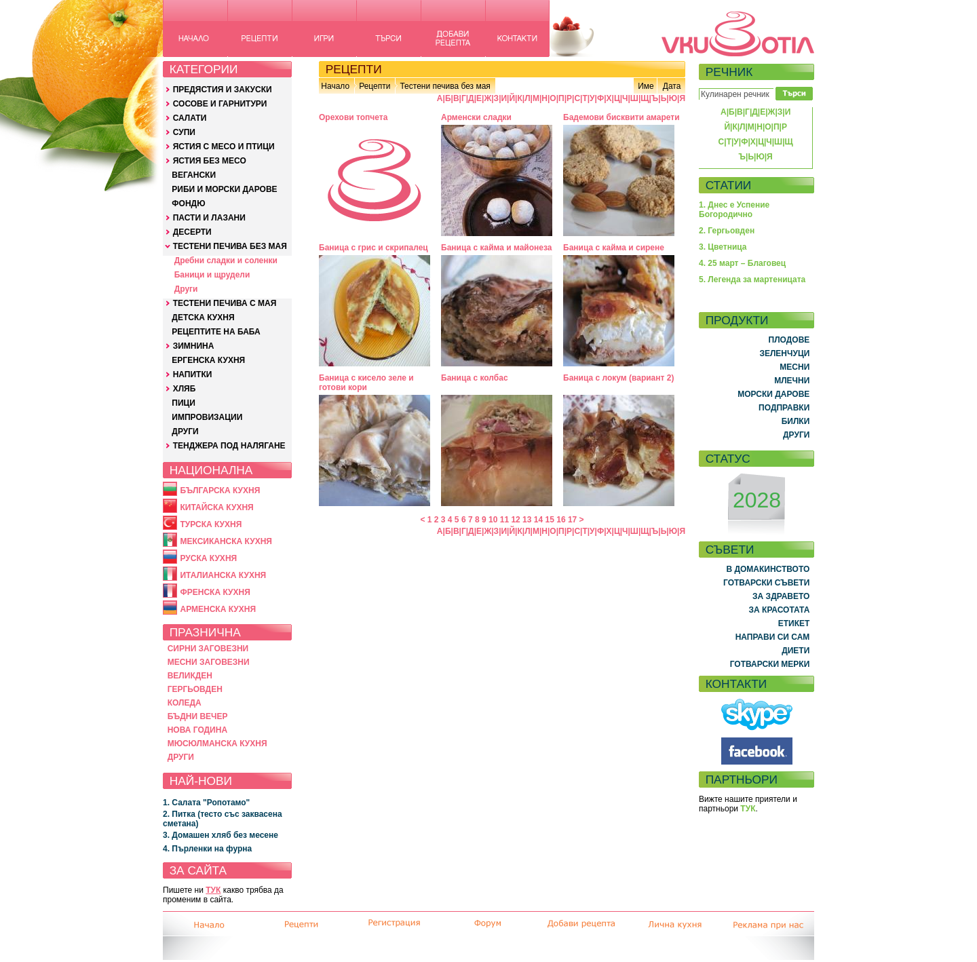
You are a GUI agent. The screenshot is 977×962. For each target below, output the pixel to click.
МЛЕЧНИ (791, 380)
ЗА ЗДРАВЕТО (780, 596)
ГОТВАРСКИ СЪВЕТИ (766, 583)
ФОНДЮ (188, 203)
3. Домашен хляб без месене (220, 835)
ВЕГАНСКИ (194, 175)
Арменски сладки (476, 117)
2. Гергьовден (726, 230)
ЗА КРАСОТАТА (779, 610)
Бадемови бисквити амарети (621, 117)
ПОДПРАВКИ (784, 407)
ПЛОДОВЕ (789, 340)
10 (492, 519)
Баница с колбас (474, 378)
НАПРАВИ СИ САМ (772, 637)
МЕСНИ (794, 367)
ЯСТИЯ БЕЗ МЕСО (209, 161)
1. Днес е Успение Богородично (734, 209)
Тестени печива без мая (445, 86)
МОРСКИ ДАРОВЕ (773, 394)
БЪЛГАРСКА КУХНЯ (220, 490)
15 (549, 519)
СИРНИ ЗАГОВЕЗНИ (208, 648)
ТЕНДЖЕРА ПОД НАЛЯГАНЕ (229, 445)
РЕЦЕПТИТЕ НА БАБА (216, 331)
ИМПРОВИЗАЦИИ (207, 417)
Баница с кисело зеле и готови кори (366, 382)
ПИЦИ (183, 403)
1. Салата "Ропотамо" (206, 802)
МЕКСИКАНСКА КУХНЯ (226, 541)
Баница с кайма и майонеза (496, 247)
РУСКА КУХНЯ (208, 558)
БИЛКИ (796, 421)
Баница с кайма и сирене (613, 247)
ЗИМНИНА (193, 346)
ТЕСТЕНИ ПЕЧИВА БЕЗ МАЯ (230, 246)
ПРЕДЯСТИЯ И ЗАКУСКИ (222, 89)
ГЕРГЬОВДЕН (195, 689)
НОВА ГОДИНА (197, 730)
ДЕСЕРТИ (192, 232)
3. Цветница (723, 247)
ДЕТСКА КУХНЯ (203, 317)
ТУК (213, 890)
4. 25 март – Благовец (742, 263)
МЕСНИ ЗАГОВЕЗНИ (209, 662)
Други (186, 289)
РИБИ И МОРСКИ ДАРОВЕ (224, 189)
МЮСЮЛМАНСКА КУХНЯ (217, 743)
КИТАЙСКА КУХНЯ (216, 507)
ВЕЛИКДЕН (190, 675)
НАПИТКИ (192, 374)
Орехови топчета (353, 117)
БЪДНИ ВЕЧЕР (198, 716)
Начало (335, 86)
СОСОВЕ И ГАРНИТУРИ (220, 104)
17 (572, 519)
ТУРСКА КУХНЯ (211, 524)
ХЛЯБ (184, 388)
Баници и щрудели (212, 275)
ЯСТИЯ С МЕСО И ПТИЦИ (224, 146)
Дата (672, 86)
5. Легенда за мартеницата (752, 279)
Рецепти (374, 86)
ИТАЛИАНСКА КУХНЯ (223, 575)
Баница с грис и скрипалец (373, 247)
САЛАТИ (190, 118)
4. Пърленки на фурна (207, 848)
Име (646, 86)
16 (560, 519)
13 (526, 519)
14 (538, 519)
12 (515, 519)
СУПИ (184, 132)
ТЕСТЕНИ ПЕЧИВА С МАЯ (225, 303)
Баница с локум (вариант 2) (618, 378)
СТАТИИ (729, 185)
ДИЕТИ (795, 650)
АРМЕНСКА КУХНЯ (218, 609)
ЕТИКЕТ (794, 623)
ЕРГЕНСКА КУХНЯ (208, 360)
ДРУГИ (185, 431)
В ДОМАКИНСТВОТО (767, 569)
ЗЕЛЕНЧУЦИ (784, 353)
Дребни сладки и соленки (225, 260)
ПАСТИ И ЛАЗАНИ (209, 218)
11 (504, 519)
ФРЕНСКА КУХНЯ (215, 592)
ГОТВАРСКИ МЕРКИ (770, 664)
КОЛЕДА (185, 703)
